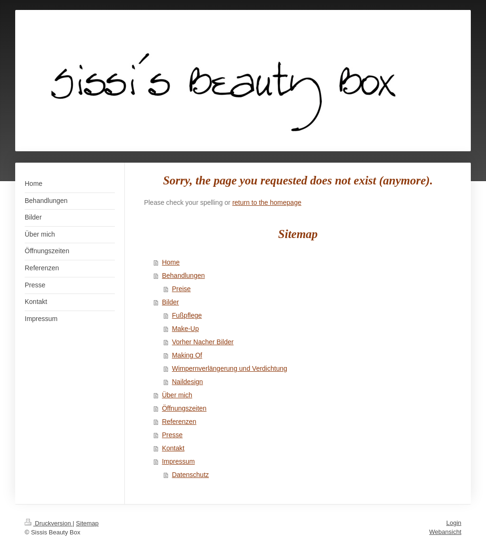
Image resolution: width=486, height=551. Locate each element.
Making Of (187, 355)
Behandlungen (183, 275)
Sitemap (87, 523)
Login (453, 522)
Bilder (170, 302)
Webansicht (445, 531)
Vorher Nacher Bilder (203, 342)
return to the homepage (266, 202)
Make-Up (185, 328)
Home (170, 262)
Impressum (178, 461)
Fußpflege (187, 315)
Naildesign (187, 382)
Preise (181, 289)
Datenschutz (190, 474)
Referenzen (179, 421)
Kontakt (173, 448)
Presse (172, 435)
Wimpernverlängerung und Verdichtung (229, 368)
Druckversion (49, 523)
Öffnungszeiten (184, 408)
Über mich (177, 395)
